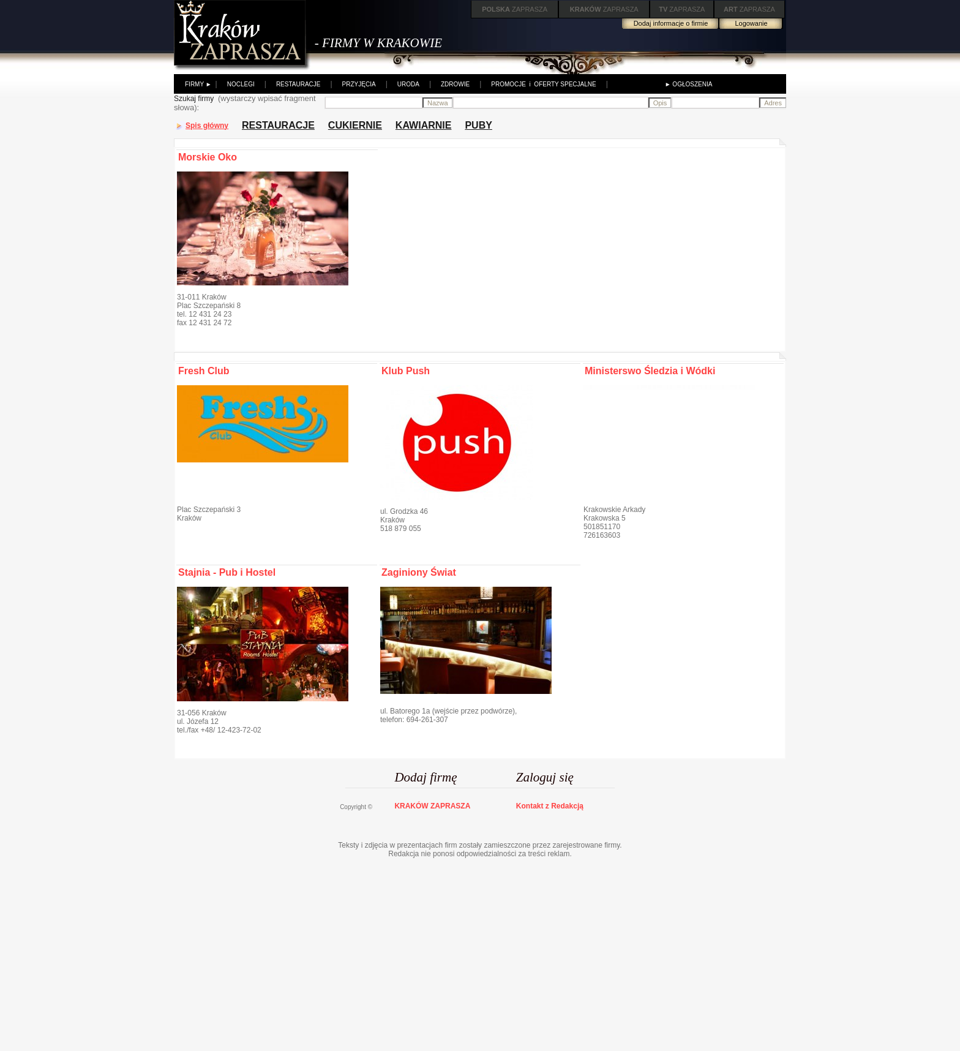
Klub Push (405, 371)
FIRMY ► (198, 84)
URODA (408, 84)
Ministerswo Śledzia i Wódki (650, 371)
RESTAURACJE (298, 84)
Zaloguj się (545, 777)
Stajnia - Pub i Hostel (227, 572)
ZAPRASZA (514, 9)
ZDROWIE (455, 84)
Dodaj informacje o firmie (671, 23)
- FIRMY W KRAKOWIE (378, 43)
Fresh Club (204, 371)
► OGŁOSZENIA (689, 84)
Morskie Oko (207, 157)
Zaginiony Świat (418, 572)
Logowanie (751, 23)
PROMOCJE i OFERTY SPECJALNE (543, 84)
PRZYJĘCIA (359, 84)
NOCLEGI (241, 84)
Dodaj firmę (425, 777)
